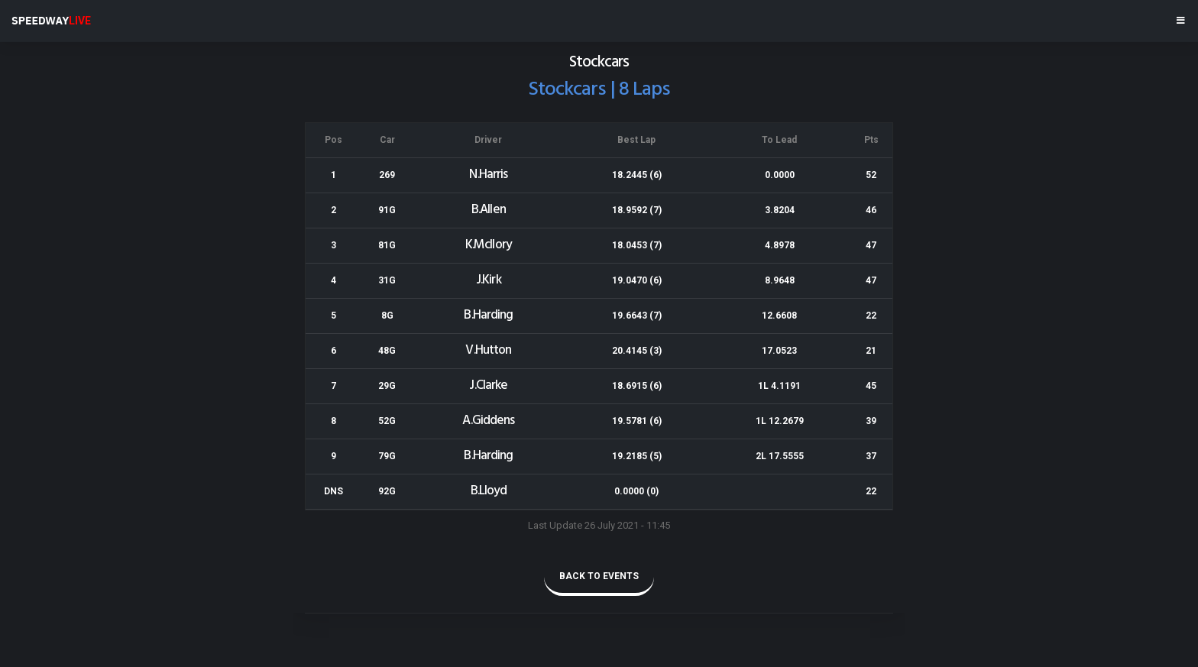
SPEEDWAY (51, 21)
